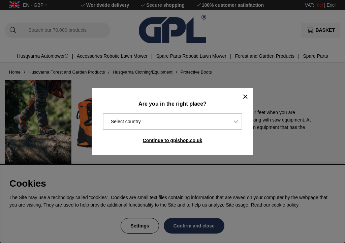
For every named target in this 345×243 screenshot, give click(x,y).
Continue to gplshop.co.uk (172, 140)
